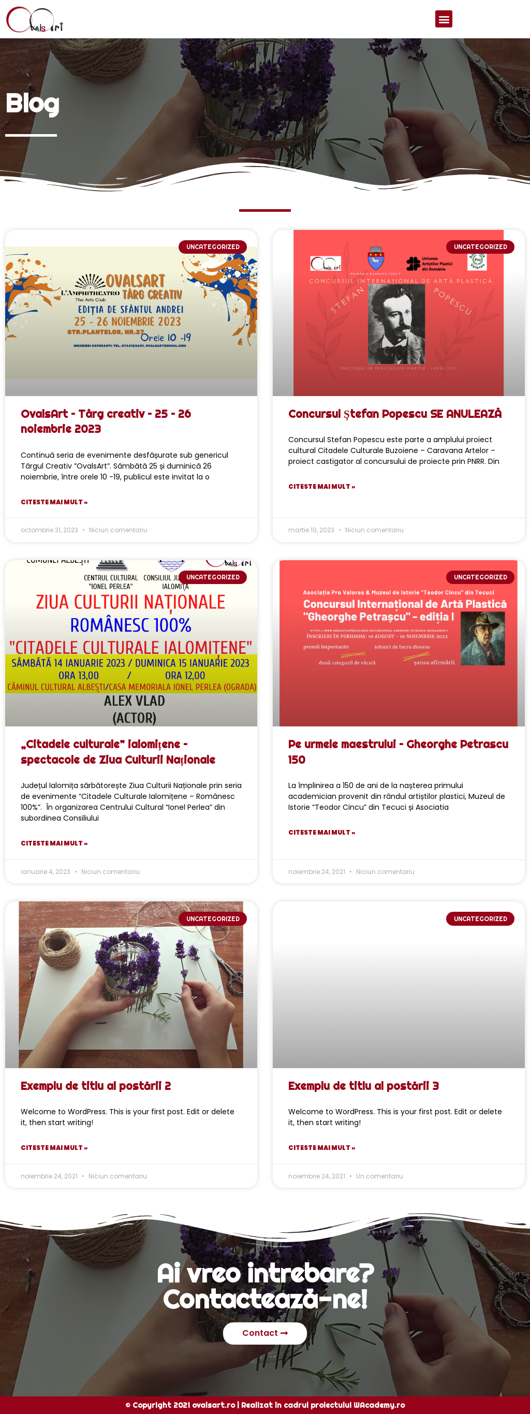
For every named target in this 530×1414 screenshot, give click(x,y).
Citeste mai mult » (54, 502)
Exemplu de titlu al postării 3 (363, 1085)
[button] (443, 18)
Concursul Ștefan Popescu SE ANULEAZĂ (395, 413)
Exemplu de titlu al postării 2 (96, 1085)
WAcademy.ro (379, 1405)
